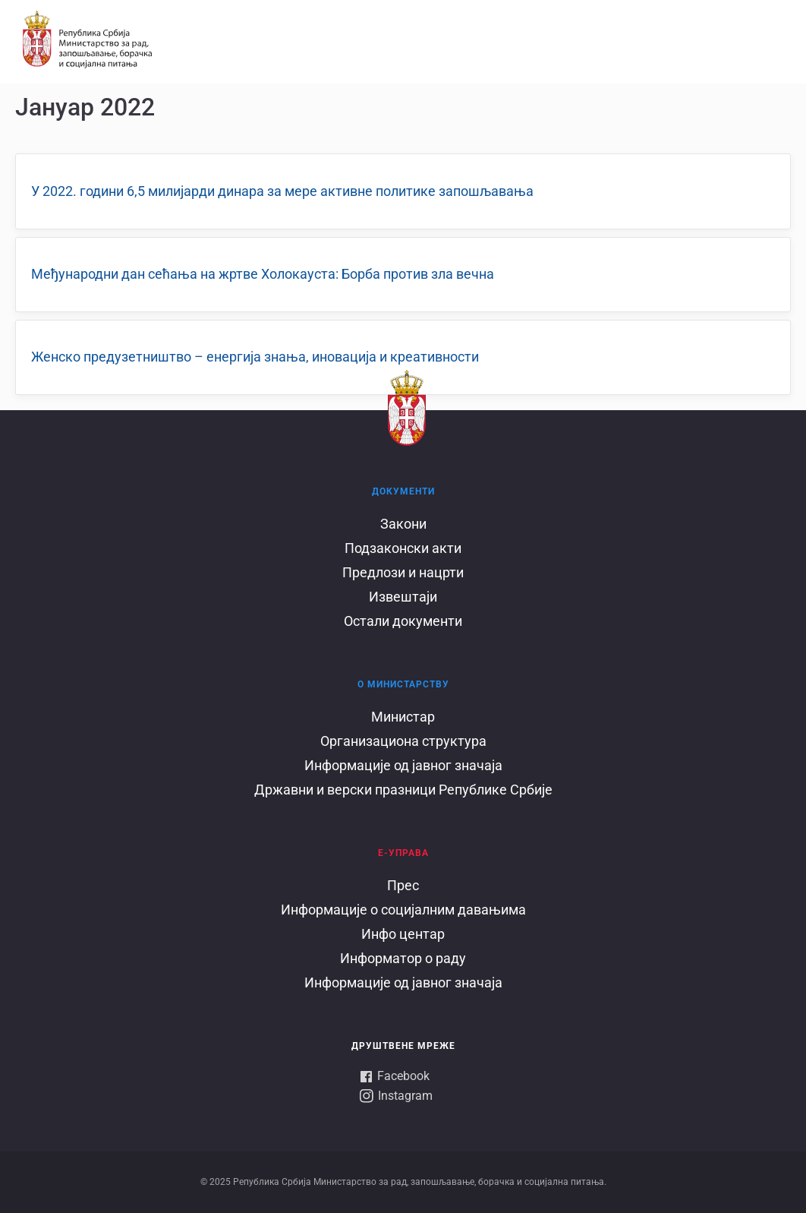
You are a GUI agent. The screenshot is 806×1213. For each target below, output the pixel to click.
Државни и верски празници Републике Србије (403, 790)
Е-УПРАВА (403, 853)
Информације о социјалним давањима (403, 910)
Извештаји (403, 597)
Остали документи (403, 621)
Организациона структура (403, 741)
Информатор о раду (403, 958)
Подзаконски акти (403, 548)
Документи (403, 491)
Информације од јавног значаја (403, 765)
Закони (403, 524)
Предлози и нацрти (403, 572)
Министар (403, 717)
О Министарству (403, 684)
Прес (403, 885)
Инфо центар (403, 934)
